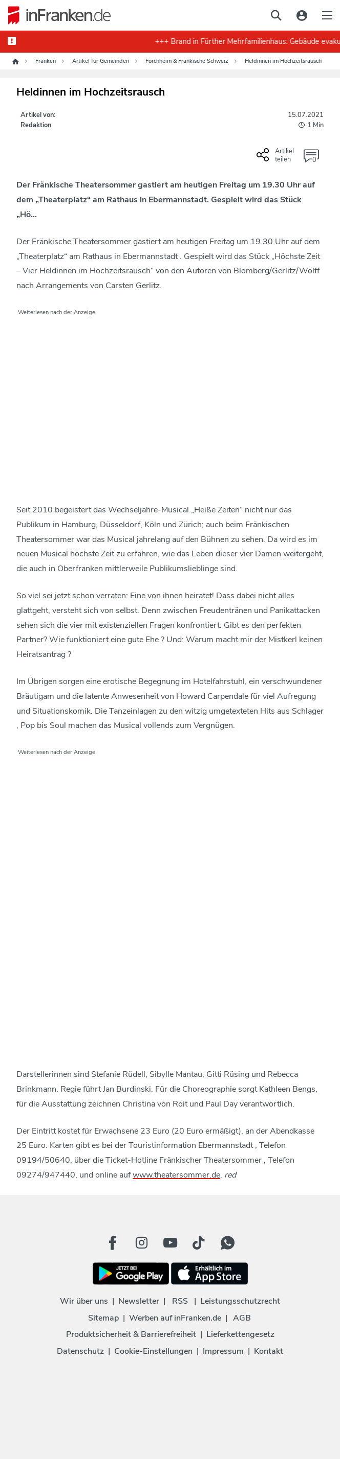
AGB (242, 1318)
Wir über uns (84, 1301)
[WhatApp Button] (227, 1243)
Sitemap (103, 1318)
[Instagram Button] (141, 1243)
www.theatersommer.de (176, 1175)
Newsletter (138, 1301)
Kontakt (268, 1351)
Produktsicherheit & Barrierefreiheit (131, 1334)
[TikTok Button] (198, 1243)
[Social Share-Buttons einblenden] (276, 158)
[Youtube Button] (170, 1243)
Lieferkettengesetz (240, 1334)
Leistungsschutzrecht (240, 1301)
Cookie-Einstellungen (153, 1351)
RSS (180, 1301)
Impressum (223, 1351)
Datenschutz (80, 1351)
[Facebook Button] (112, 1243)
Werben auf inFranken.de (175, 1318)
